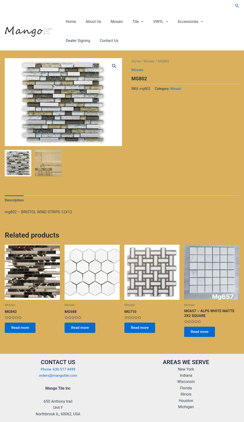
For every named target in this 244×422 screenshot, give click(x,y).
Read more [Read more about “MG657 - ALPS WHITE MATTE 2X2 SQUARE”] (200, 333)
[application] (134, 21)
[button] (114, 66)
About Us (90, 21)
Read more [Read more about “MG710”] (141, 328)
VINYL (152, 21)
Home (70, 21)
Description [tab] (14, 200)
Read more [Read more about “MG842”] (21, 328)
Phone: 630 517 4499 (58, 369)
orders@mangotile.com (58, 375)
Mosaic (112, 21)
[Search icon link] (237, 6)
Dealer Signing (212, 21)
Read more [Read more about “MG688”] (81, 328)
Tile (131, 21)
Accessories (180, 21)
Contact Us (74, 40)
